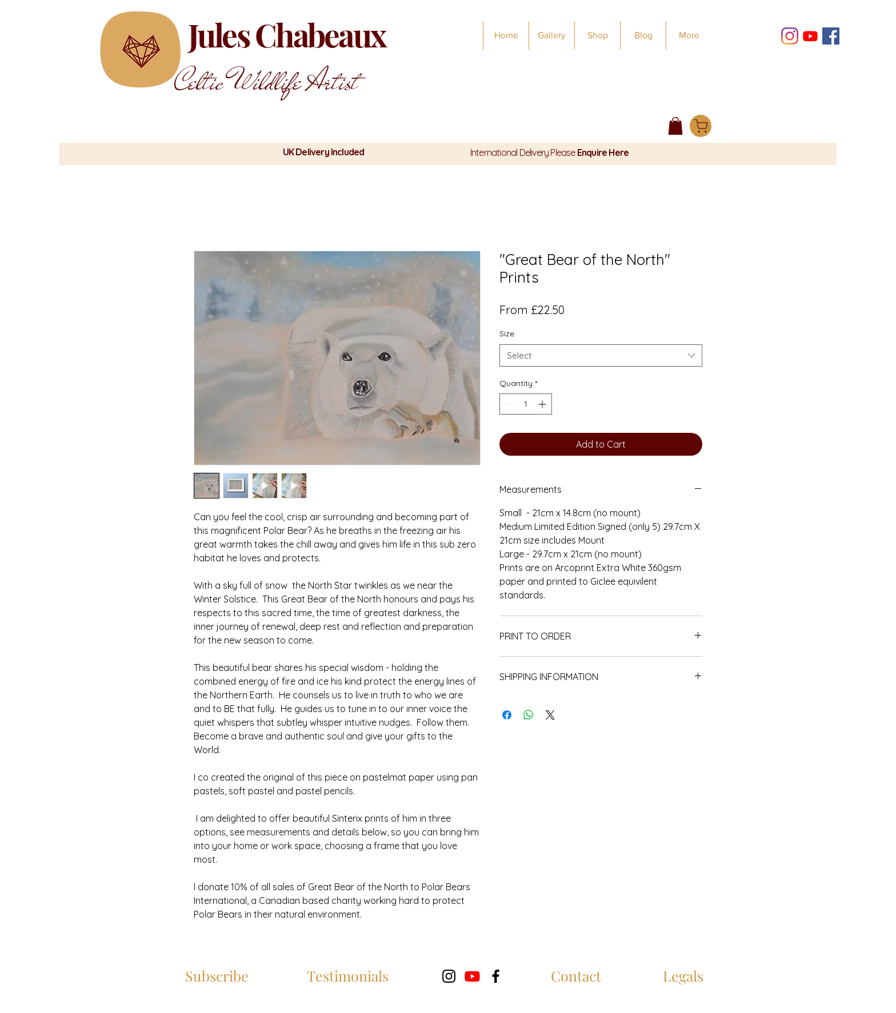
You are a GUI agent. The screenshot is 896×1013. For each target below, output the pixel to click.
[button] (675, 126)
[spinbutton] (525, 404)
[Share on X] (550, 715)
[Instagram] (789, 36)
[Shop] (700, 126)
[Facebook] (830, 36)
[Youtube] (472, 976)
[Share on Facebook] (507, 715)
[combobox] (600, 355)
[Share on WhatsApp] (528, 715)
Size (506, 333)
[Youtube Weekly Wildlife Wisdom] (810, 36)
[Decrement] (508, 404)
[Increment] (543, 404)
